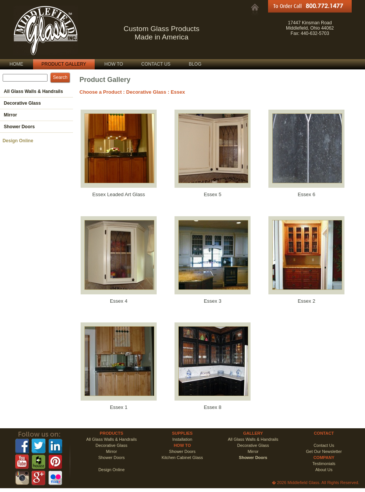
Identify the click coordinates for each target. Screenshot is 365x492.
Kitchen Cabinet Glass (182, 457)
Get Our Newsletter (324, 451)
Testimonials (324, 463)
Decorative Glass (146, 92)
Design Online (16, 140)
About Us (323, 469)
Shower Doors (182, 451)
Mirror (111, 451)
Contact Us (324, 445)
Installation (182, 439)
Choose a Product (100, 92)
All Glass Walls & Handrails (111, 439)
